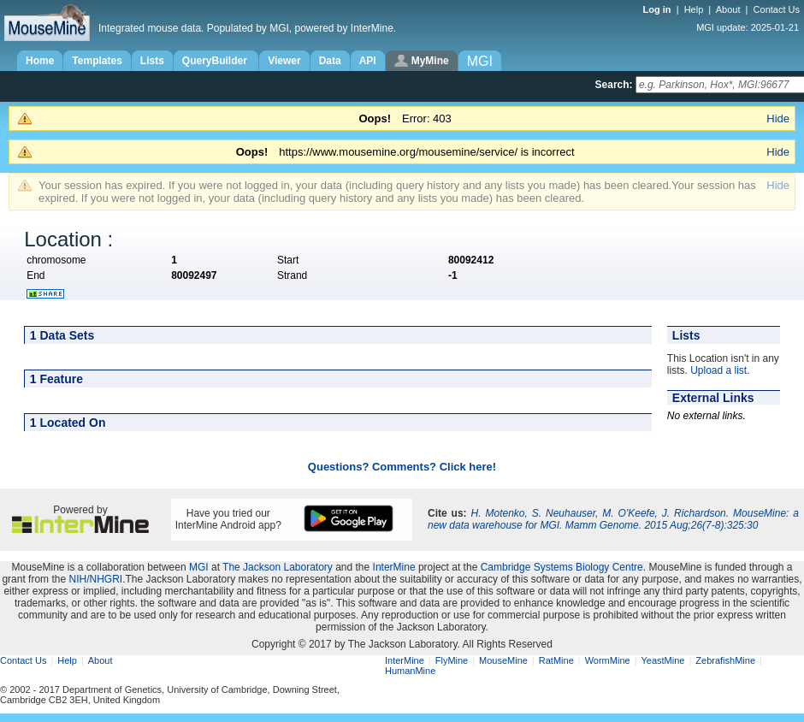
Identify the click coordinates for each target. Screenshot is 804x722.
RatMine (556, 660)
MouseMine (503, 660)
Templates (96, 61)
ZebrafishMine (725, 660)
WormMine (607, 660)
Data (330, 61)
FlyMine (452, 660)
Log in (658, 9)
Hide (777, 118)
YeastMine (662, 660)
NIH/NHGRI (95, 579)
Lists (152, 61)
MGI (199, 567)
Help (694, 9)
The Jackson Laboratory (277, 567)
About (728, 9)
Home (40, 61)
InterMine (394, 567)
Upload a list (718, 370)
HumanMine (410, 671)
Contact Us (777, 9)
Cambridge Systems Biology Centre (562, 567)
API (367, 61)
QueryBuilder (216, 61)
